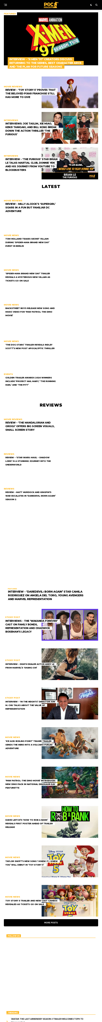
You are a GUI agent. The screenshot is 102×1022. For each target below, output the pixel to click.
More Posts (51, 847)
